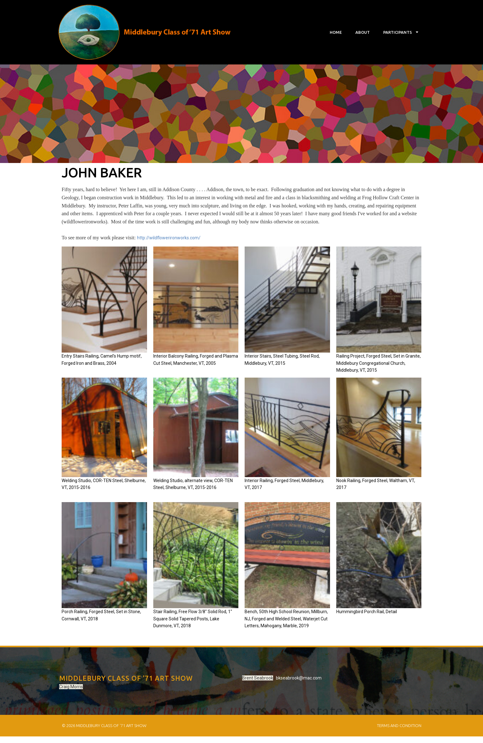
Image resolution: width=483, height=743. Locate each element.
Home (336, 32)
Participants (400, 32)
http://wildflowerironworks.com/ (169, 239)
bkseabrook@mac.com (237, 685)
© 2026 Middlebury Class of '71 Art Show (104, 732)
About (362, 32)
